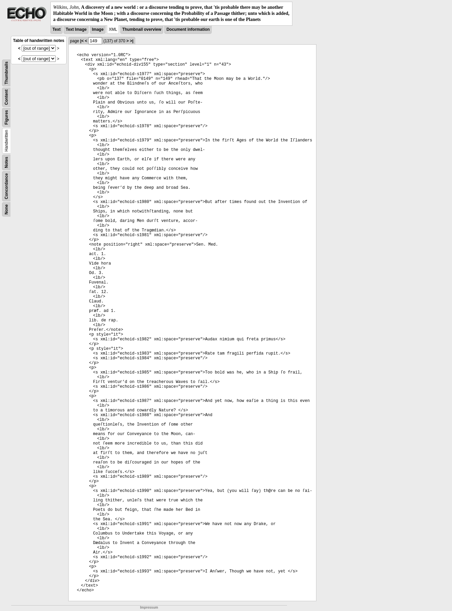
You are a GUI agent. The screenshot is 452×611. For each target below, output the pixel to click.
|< (82, 41)
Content (6, 97)
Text (56, 29)
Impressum (149, 607)
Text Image (76, 29)
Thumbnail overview (141, 29)
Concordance (6, 186)
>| (131, 41)
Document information (188, 29)
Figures (6, 117)
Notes (6, 162)
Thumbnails (6, 72)
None (6, 209)
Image (98, 29)
